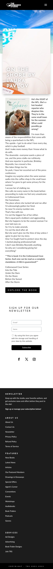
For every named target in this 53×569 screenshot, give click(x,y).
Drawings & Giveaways (14, 477)
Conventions (10, 491)
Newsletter (9, 432)
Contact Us (9, 427)
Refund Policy (11, 441)
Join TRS (8, 551)
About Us (9, 422)
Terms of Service (12, 446)
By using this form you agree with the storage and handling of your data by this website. (25, 338)
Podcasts (9, 516)
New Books (10, 457)
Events (8, 496)
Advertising (10, 542)
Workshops (10, 501)
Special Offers (11, 482)
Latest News (10, 462)
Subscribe (26, 348)
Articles (8, 467)
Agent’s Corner (11, 487)
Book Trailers (10, 511)
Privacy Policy (11, 437)
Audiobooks (10, 506)
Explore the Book (22, 290)
